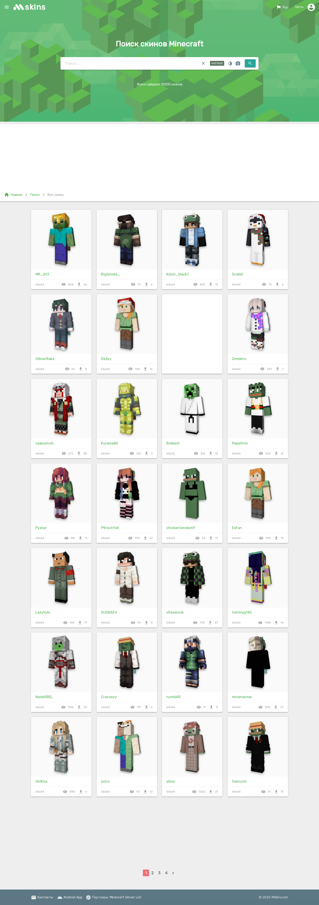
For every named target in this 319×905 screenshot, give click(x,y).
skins (35, 7)
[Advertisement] (159, 155)
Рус (282, 7)
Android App (69, 897)
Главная (13, 194)
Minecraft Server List (125, 897)
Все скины (55, 195)
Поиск (35, 195)
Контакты (42, 897)
